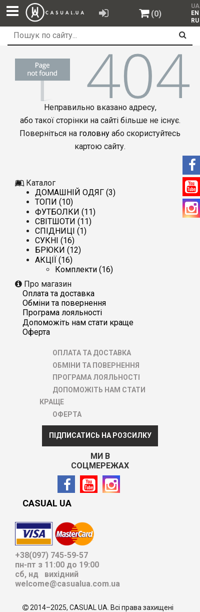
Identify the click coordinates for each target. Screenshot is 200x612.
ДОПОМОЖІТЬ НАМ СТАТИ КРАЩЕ (78, 322)
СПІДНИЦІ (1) (60, 231)
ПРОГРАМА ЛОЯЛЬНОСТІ (62, 312)
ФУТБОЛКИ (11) (65, 212)
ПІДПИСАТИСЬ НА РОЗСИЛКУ (100, 435)
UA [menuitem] (194, 6)
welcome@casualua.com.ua (67, 583)
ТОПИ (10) (54, 202)
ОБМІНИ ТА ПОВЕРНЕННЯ (64, 303)
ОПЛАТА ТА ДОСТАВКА (58, 293)
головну (94, 133)
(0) (156, 14)
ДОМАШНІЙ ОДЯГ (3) (75, 192)
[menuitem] (193, 13)
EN (195, 13)
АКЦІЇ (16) (53, 260)
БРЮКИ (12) (58, 250)
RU (195, 20)
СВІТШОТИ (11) (63, 221)
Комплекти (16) (84, 269)
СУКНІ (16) (54, 240)
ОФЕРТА (36, 332)
